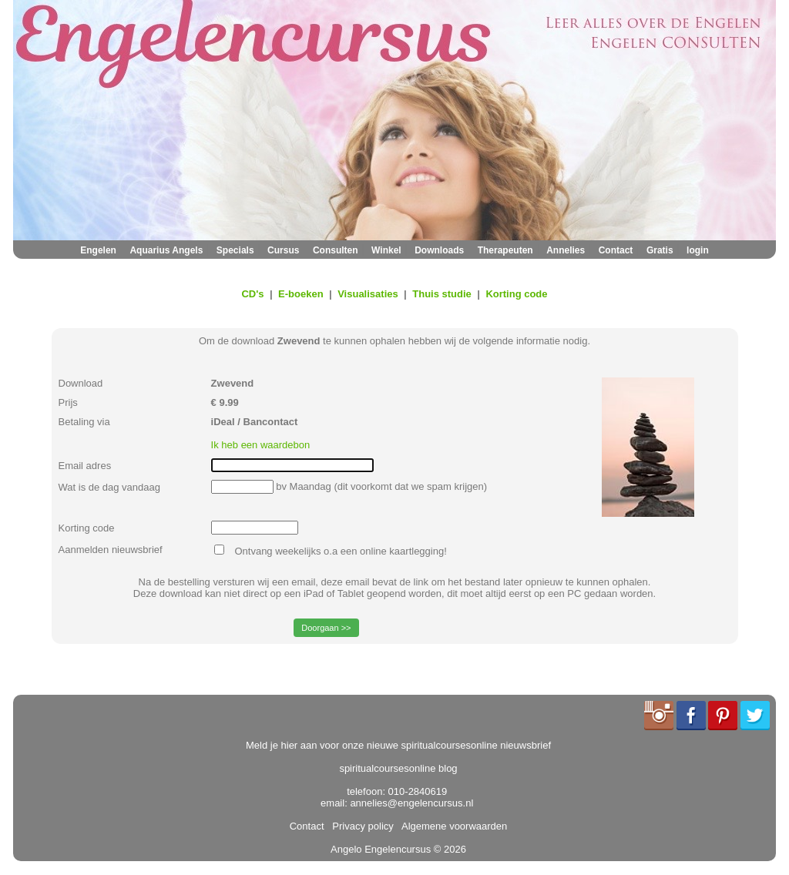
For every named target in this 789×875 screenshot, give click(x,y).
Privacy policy (360, 826)
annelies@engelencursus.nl (411, 803)
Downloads (439, 250)
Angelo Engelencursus (381, 849)
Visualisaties (367, 294)
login (698, 250)
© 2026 (448, 849)
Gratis (659, 250)
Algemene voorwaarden (451, 826)
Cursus (283, 250)
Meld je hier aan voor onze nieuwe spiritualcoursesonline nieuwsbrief (398, 745)
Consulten (335, 250)
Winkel (386, 250)
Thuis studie (442, 294)
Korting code (516, 294)
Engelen (98, 250)
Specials (235, 250)
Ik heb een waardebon (261, 445)
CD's (252, 294)
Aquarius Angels (166, 250)
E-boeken (301, 294)
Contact (616, 250)
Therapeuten (505, 250)
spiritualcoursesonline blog (398, 768)
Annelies (565, 250)
